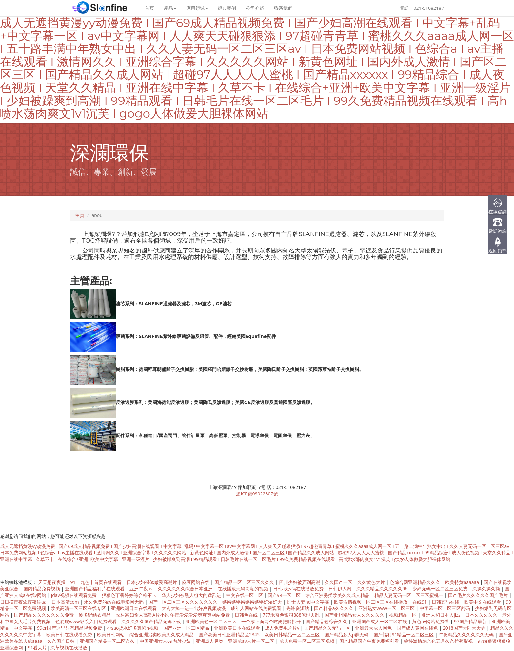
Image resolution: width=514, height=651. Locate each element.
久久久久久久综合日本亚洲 (186, 589)
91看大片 (37, 647)
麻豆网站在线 (196, 582)
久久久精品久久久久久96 (382, 589)
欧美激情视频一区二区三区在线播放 (371, 602)
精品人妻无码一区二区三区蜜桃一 (409, 595)
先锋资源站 (298, 608)
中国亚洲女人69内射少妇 (166, 641)
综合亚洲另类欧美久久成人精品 (338, 595)
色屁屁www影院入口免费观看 (86, 621)
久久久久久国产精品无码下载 (151, 621)
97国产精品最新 (471, 621)
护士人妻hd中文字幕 (308, 602)
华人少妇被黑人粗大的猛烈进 (192, 595)
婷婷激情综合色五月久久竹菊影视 (439, 641)
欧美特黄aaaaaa (462, 582)
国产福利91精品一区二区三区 (404, 634)
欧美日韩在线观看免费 (69, 634)
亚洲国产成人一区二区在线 (380, 621)
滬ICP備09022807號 (257, 494)
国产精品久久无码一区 (327, 628)
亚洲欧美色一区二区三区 (212, 621)
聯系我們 (283, 8)
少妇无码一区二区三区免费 (440, 589)
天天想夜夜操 (52, 582)
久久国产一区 (339, 582)
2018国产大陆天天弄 (465, 628)
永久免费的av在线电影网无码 (114, 602)
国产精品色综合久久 (327, 621)
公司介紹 (255, 8)
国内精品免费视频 (42, 589)
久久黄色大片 (371, 582)
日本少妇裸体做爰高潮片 (152, 582)
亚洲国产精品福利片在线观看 (95, 589)
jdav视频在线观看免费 (74, 595)
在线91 (420, 602)
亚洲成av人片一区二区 (251, 641)
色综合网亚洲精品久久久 (416, 582)
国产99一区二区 (285, 595)
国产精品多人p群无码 (347, 634)
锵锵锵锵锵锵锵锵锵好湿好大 (252, 602)
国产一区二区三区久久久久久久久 (183, 602)
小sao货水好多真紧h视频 (133, 628)
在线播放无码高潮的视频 (243, 589)
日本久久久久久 (482, 615)
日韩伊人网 (340, 589)
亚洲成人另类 (210, 641)
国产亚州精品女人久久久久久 (355, 615)
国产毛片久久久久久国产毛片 (478, 595)
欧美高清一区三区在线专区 (79, 608)
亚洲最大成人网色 (374, 628)
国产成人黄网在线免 (418, 628)
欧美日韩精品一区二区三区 (293, 634)
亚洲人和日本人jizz (442, 615)
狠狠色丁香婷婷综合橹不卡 (130, 595)
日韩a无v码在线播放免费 (299, 589)
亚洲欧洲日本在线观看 (134, 608)
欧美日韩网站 (111, 634)
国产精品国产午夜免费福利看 (369, 641)
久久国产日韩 (61, 641)
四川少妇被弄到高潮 (300, 582)
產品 (170, 8)
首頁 (149, 8)
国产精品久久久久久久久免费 (44, 615)
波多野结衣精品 (95, 615)
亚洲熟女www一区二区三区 (387, 608)
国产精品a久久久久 (334, 608)
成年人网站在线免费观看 (257, 608)
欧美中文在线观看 (483, 602)
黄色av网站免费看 (431, 621)
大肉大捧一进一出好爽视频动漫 (194, 608)
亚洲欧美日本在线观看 (237, 628)
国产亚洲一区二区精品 (186, 628)
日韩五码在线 (446, 602)
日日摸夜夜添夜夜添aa (24, 602)
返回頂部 (497, 251)
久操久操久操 (486, 589)
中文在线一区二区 (245, 595)
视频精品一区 (403, 615)
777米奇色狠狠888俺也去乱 (292, 615)
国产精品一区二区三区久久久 (244, 582)
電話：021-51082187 (422, 8)
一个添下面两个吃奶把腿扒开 (271, 621)
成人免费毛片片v (283, 628)
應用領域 (197, 8)
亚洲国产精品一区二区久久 (108, 641)
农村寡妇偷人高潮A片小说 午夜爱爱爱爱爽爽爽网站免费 (173, 615)
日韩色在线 (247, 615)
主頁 (79, 215)
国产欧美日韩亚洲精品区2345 (230, 634)
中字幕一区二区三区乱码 (445, 608)
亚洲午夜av (141, 589)
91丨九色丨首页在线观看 (96, 582)
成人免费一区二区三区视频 (307, 641)
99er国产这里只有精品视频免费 (70, 628)
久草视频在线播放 (69, 647)
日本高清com (65, 602)
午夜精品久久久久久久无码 (467, 634)
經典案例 (227, 8)
